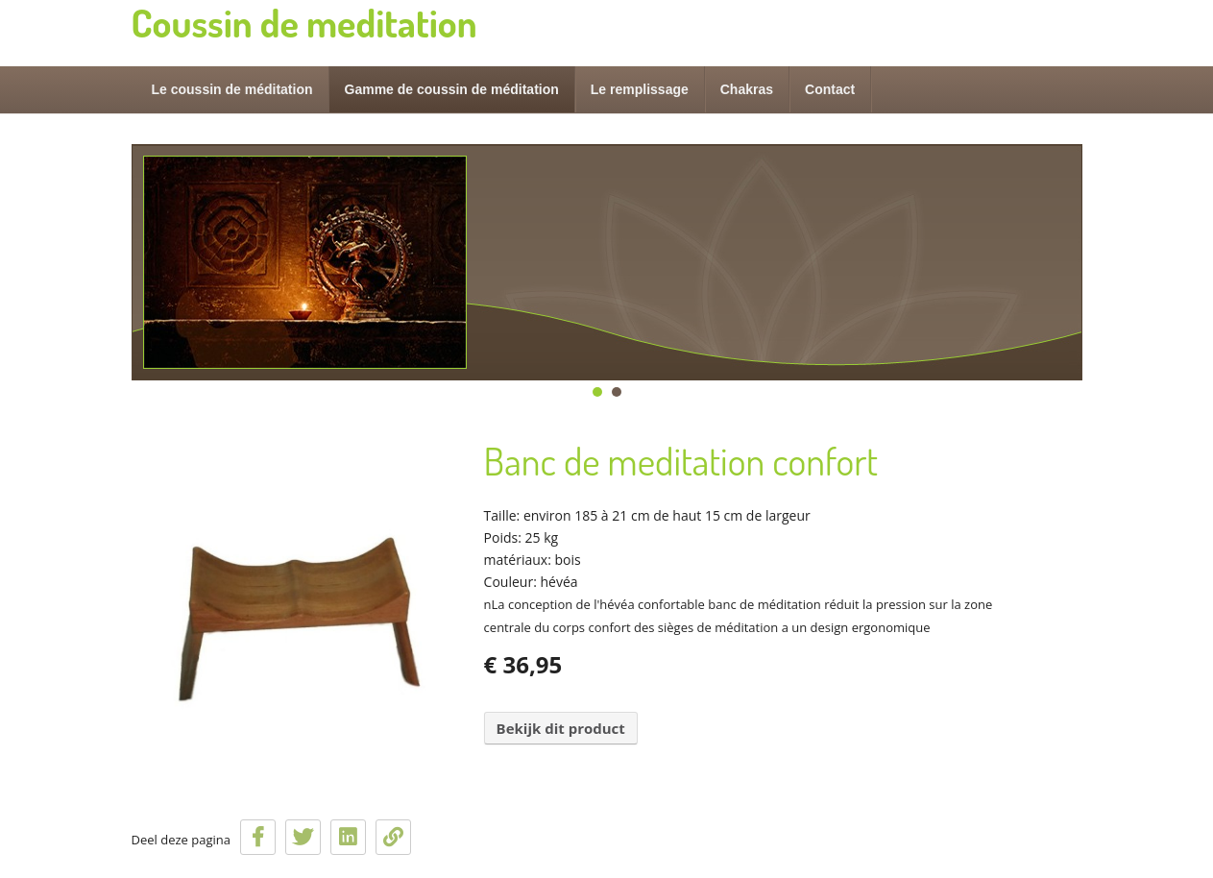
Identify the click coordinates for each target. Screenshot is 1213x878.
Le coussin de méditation (232, 89)
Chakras (746, 89)
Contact (830, 89)
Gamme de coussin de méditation (452, 89)
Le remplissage (640, 89)
